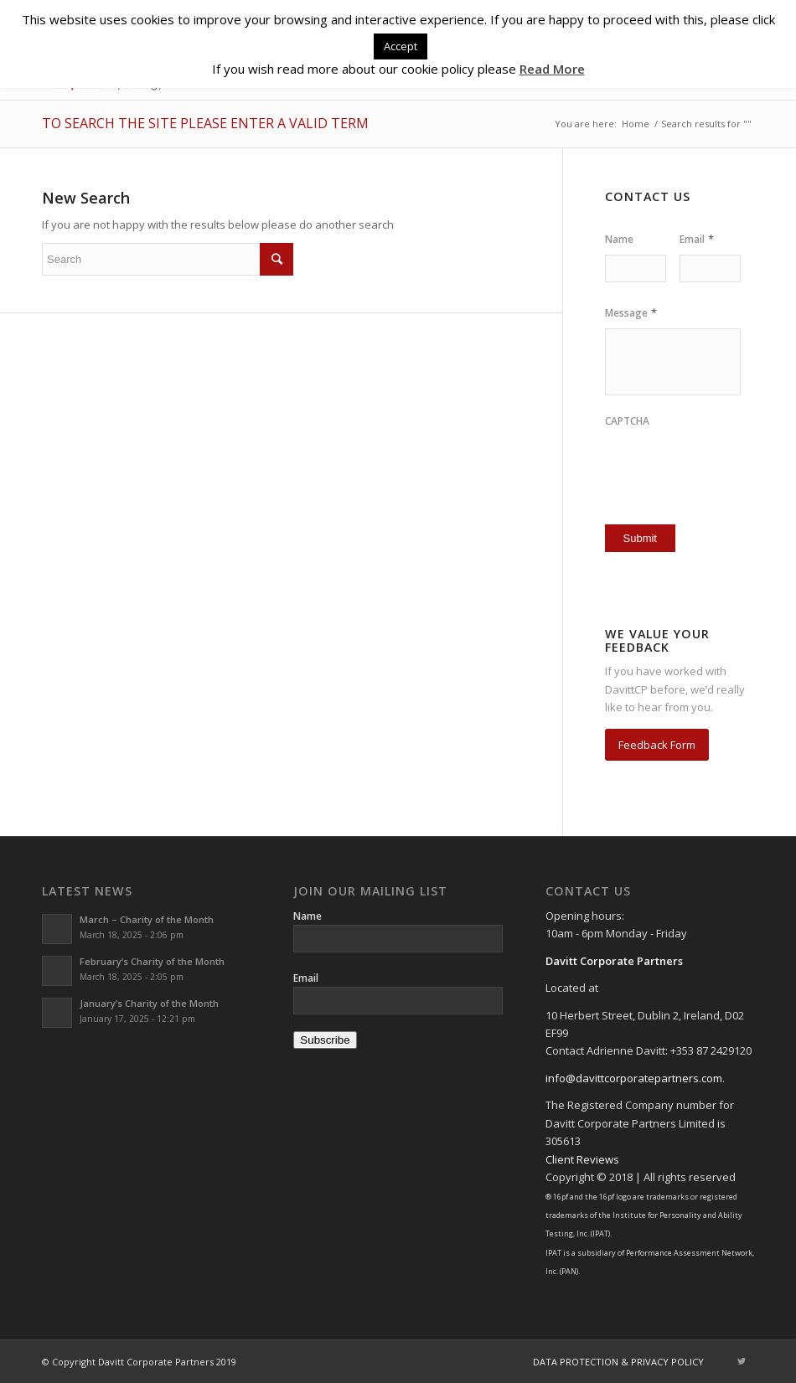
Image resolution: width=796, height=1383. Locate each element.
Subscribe (324, 1040)
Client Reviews (582, 1159)
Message (631, 313)
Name (619, 239)
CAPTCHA (627, 421)
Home (635, 123)
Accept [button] (400, 46)
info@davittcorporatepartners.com (633, 1078)
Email (697, 239)
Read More (552, 68)
